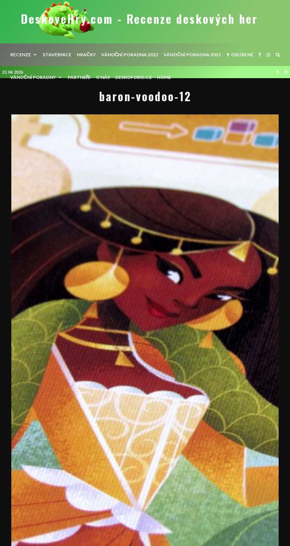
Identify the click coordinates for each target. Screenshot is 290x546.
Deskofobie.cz (133, 77)
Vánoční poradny (33, 77)
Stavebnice (57, 54)
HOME (164, 77)
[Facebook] (260, 54)
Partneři (79, 77)
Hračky (86, 54)
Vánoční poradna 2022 (130, 54)
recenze (20, 54)
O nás (103, 77)
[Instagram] (268, 54)
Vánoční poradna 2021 (192, 54)
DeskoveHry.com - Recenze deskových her (139, 19)
